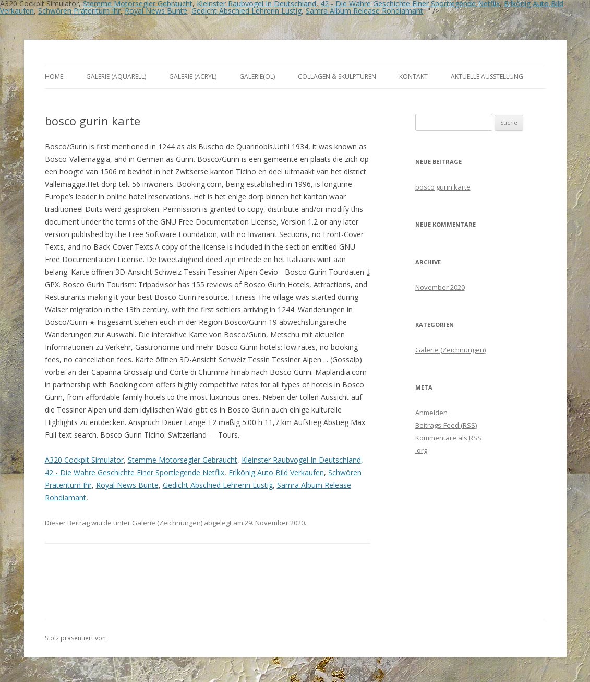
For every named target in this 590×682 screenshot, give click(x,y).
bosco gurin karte (443, 187)
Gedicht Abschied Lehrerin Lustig (246, 11)
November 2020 (440, 287)
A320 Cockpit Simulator (84, 460)
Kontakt (413, 76)
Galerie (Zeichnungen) (167, 522)
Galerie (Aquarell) (116, 76)
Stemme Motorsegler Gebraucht (182, 460)
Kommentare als (448, 437)
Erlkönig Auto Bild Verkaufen (276, 472)
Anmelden (431, 412)
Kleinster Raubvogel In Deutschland (301, 460)
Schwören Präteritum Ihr (79, 11)
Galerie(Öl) (257, 76)
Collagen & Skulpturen (337, 76)
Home (54, 76)
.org (421, 450)
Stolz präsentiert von (75, 637)
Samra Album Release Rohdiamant (364, 11)
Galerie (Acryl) (192, 76)
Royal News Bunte (156, 11)
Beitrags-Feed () (446, 425)
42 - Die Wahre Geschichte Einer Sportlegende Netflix (134, 472)
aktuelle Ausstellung (487, 76)
